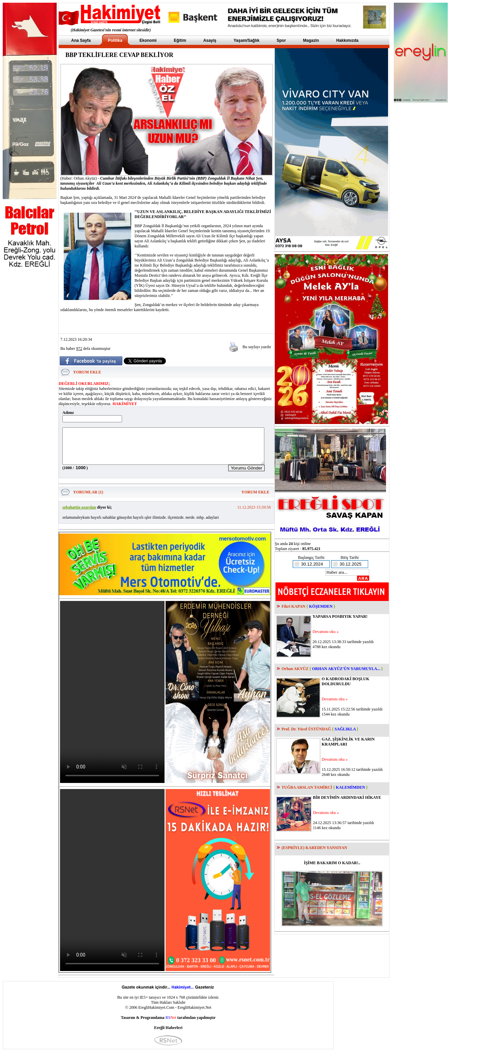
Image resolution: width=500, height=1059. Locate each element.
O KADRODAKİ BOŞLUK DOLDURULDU (345, 681)
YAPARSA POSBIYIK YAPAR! (340, 616)
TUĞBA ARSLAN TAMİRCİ (307, 787)
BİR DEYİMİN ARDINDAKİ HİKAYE (347, 797)
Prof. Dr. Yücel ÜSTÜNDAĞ (306, 729)
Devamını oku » (326, 631)
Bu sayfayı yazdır (256, 346)
